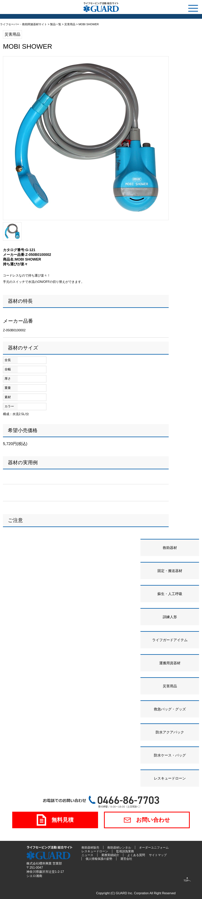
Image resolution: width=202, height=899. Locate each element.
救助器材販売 (90, 847)
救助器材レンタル (119, 847)
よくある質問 (136, 855)
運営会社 (126, 858)
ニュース (87, 855)
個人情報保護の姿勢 (99, 858)
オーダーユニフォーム (154, 847)
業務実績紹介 (110, 855)
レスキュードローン (94, 851)
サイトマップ (158, 855)
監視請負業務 (125, 851)
